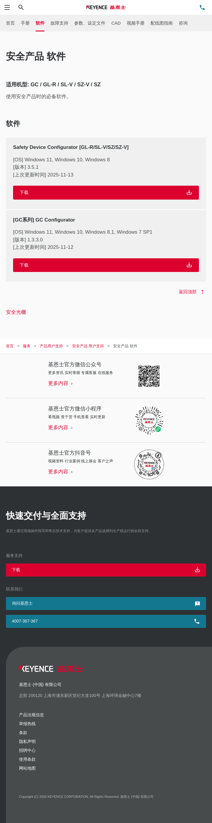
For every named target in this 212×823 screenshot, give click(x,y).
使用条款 (27, 759)
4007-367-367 (25, 621)
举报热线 (27, 723)
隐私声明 (27, 741)
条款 (23, 732)
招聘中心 (27, 750)
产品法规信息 (31, 714)
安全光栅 (16, 312)
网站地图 (27, 768)
